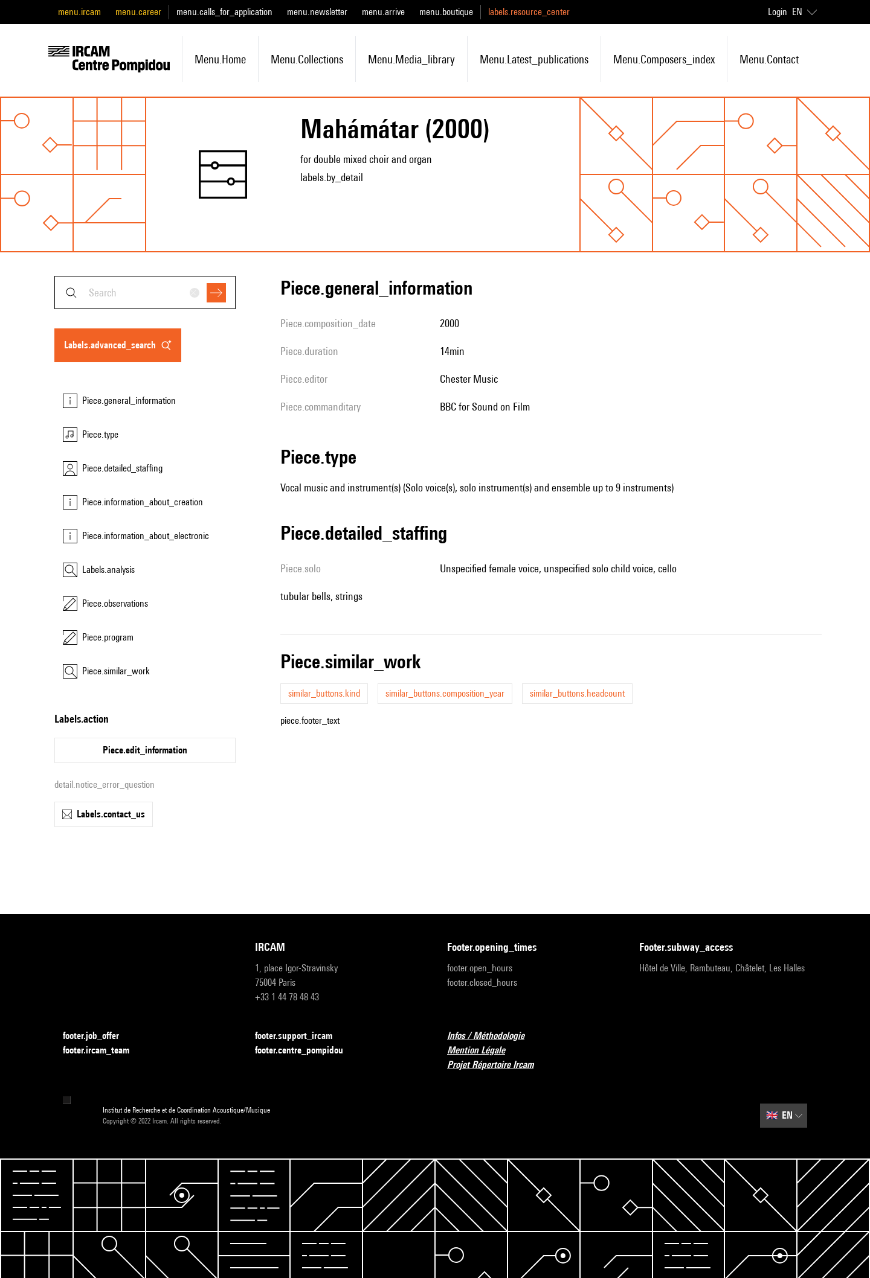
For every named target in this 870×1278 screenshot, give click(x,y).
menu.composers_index (664, 59)
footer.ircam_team (103, 1050)
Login (777, 12)
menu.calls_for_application (224, 12)
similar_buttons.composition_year (444, 693)
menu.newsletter (317, 12)
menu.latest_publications (534, 59)
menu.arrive (383, 12)
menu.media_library (411, 59)
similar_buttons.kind (324, 693)
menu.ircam (79, 12)
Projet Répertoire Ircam (497, 1065)
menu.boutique (446, 12)
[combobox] (145, 292)
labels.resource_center (529, 12)
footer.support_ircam (301, 1036)
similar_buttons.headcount (577, 693)
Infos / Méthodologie (493, 1036)
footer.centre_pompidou (306, 1050)
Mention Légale (483, 1050)
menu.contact (769, 59)
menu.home (220, 59)
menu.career (138, 12)
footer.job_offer (98, 1036)
